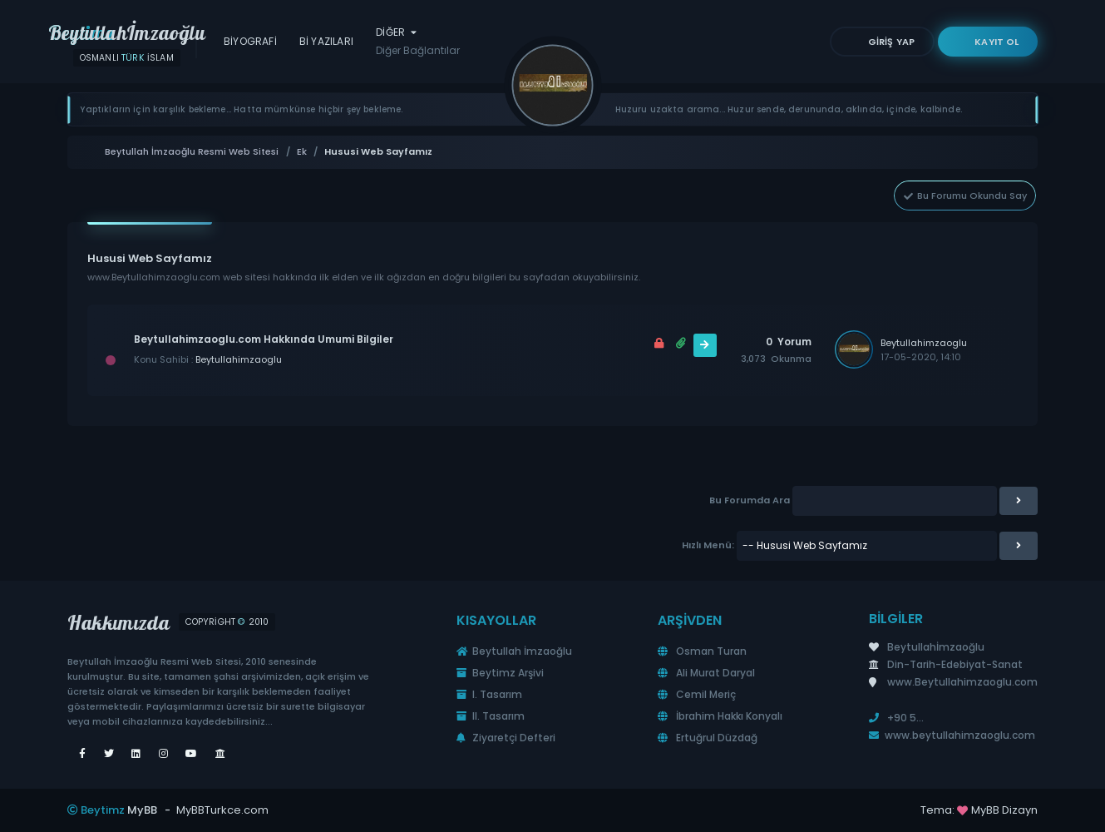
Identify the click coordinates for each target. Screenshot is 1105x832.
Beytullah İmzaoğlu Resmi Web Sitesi (192, 152)
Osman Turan (702, 651)
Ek (302, 152)
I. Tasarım (489, 694)
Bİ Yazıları (326, 41)
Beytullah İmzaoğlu (514, 651)
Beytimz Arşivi (500, 673)
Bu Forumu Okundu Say (965, 195)
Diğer (418, 42)
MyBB (142, 810)
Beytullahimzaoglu (238, 359)
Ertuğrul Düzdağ (707, 737)
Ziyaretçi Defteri (505, 737)
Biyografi (250, 41)
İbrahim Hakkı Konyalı (720, 716)
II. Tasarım (490, 716)
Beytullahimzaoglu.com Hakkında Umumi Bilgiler (263, 339)
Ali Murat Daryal (706, 673)
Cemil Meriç (697, 694)
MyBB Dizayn (1004, 810)
